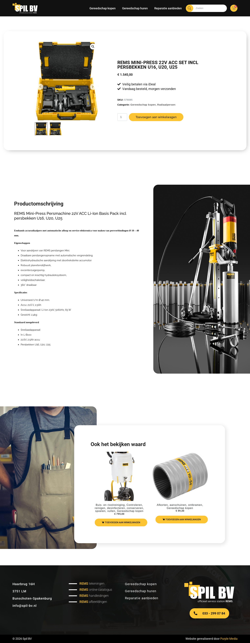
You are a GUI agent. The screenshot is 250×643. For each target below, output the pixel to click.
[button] (93, 46)
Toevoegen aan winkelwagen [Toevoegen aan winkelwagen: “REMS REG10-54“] (183, 519)
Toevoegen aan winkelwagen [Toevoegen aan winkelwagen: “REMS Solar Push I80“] (122, 522)
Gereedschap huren (135, 8)
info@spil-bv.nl (24, 606)
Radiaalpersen (166, 104)
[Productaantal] (122, 117)
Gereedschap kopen (102, 8)
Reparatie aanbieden (168, 8)
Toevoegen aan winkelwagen (156, 117)
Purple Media (229, 638)
